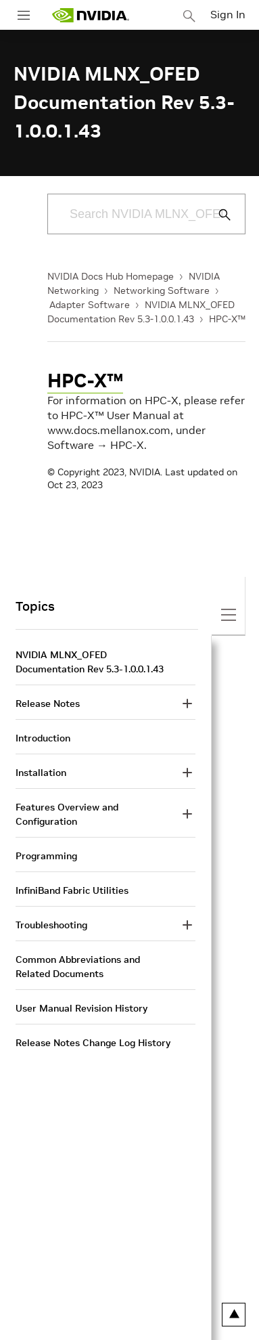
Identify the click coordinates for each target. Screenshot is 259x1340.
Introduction (43, 738)
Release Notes (48, 703)
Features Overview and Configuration (67, 814)
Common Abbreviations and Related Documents (78, 966)
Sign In (227, 14)
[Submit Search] (217, 214)
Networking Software (162, 290)
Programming (46, 856)
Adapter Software (89, 305)
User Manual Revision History (81, 1008)
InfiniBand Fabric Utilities (72, 890)
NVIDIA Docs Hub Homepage (110, 276)
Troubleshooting (51, 925)
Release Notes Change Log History (93, 1043)
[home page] (90, 15)
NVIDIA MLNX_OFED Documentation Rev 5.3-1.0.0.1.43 (90, 662)
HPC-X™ (227, 319)
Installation (41, 772)
